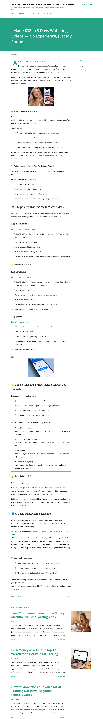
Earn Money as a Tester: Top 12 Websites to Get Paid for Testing (34, 652)
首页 (12, 13)
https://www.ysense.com (20, 322)
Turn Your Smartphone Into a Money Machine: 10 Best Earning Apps (38, 615)
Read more (61, 640)
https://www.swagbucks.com (22, 277)
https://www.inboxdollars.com (23, 229)
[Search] (84, 4)
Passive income (34, 13)
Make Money (21, 13)
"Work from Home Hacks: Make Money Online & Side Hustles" (43, 4)
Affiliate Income (47, 13)
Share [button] (81, 60)
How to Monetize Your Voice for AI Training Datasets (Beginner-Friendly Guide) (36, 691)
